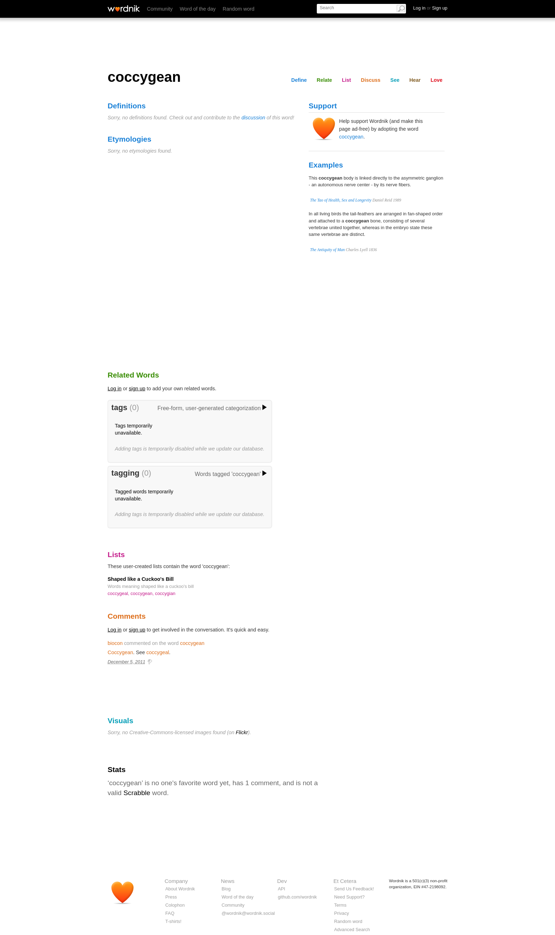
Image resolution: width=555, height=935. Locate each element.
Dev (282, 881)
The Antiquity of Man (327, 250)
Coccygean (120, 652)
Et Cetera (344, 881)
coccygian (165, 593)
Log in (114, 388)
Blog (226, 888)
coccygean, (143, 593)
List (346, 80)
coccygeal (158, 652)
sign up (137, 388)
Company (176, 881)
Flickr (242, 732)
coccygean (351, 137)
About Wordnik (180, 888)
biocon (115, 643)
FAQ (169, 913)
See (395, 80)
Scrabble (137, 793)
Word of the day (198, 9)
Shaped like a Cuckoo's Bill (141, 579)
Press (171, 897)
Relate (324, 80)
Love (436, 80)
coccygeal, (119, 593)
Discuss (371, 80)
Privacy (341, 913)
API (281, 888)
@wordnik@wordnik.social (248, 913)
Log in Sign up (430, 8)
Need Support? (349, 897)
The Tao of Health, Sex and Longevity (340, 200)
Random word (238, 9)
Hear (414, 80)
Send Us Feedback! (354, 888)
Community (160, 9)
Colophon (175, 905)
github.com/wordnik (297, 897)
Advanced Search (352, 929)
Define (299, 80)
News (227, 881)
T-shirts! (173, 921)
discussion (253, 117)
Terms (340, 905)
